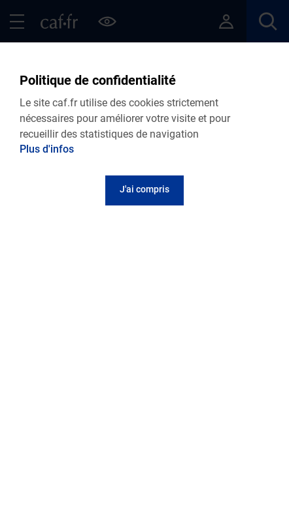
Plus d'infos (47, 149)
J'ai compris (144, 189)
